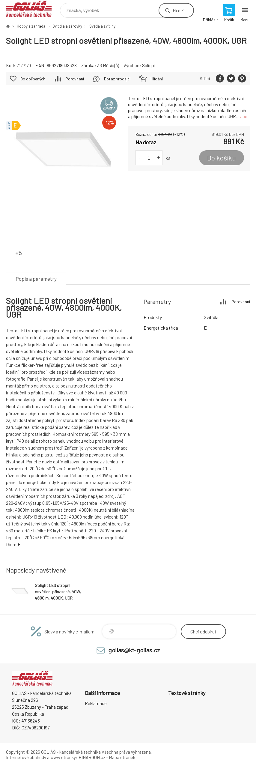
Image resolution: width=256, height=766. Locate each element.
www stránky (63, 757)
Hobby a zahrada (31, 26)
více (243, 116)
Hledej (178, 10)
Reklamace (96, 703)
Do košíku (221, 158)
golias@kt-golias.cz (134, 650)
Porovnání (74, 78)
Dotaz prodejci (117, 78)
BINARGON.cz (92, 757)
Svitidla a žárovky (67, 26)
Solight (149, 65)
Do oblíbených (32, 78)
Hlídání (156, 78)
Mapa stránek (122, 757)
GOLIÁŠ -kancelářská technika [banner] (32, 9)
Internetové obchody (26, 757)
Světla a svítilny (102, 26)
